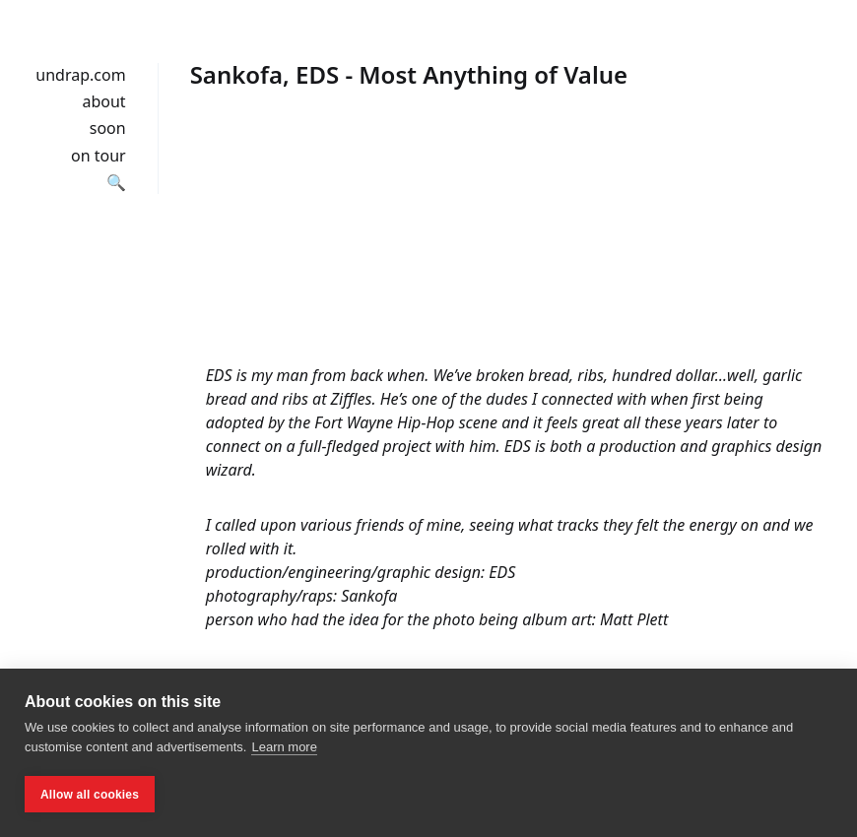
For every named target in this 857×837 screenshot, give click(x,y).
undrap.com (80, 75)
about (103, 101)
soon (108, 128)
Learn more (283, 747)
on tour (98, 155)
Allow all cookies (89, 795)
